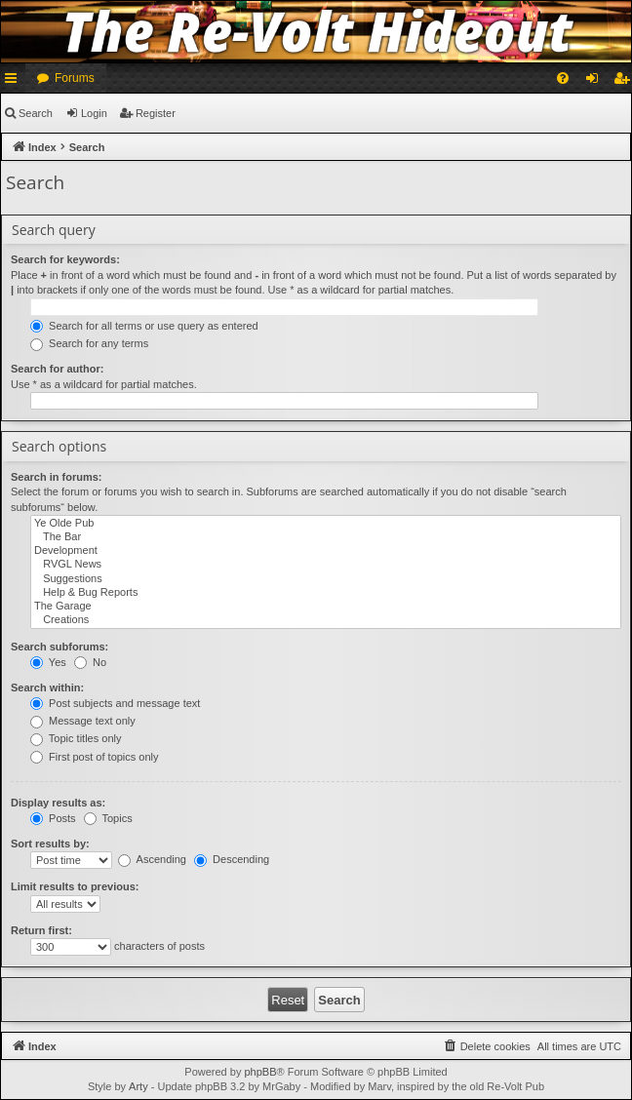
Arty (138, 1086)
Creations (325, 620)
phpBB (260, 1072)
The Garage (325, 606)
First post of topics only (94, 757)
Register (156, 113)
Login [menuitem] (596, 82)
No (90, 662)
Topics (108, 818)
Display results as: (58, 802)
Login (94, 113)
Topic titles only (75, 738)
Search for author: (57, 368)
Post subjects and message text (115, 703)
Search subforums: (59, 646)
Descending (231, 859)
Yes (48, 662)
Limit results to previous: (74, 886)
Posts (53, 818)
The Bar (325, 537)
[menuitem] (562, 78)
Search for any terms (89, 343)
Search (36, 113)
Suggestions (325, 579)
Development (325, 551)
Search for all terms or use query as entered (144, 326)
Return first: (41, 930)
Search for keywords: (65, 259)
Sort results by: (50, 843)
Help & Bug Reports (325, 593)
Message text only (83, 721)
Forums (75, 78)
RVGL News (325, 564)
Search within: (47, 687)
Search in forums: (56, 477)
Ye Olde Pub (325, 523)
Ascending (152, 859)
